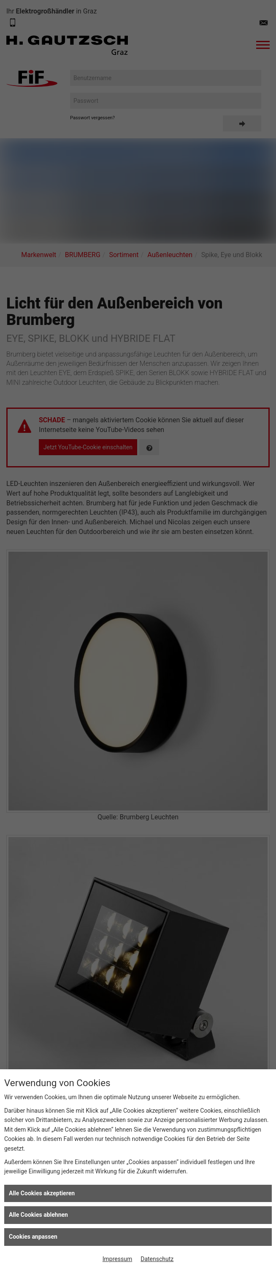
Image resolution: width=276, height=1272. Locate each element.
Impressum (117, 1259)
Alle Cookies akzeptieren (42, 1193)
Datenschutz (157, 1259)
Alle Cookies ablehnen (38, 1214)
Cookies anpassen (33, 1236)
